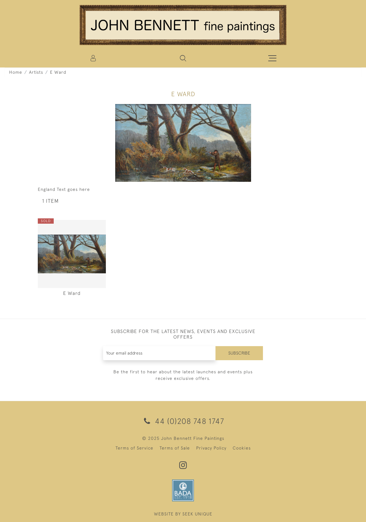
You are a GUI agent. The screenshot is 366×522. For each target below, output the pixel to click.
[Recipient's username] (159, 353)
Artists (36, 72)
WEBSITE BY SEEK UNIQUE (183, 513)
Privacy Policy (211, 447)
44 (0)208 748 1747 (183, 420)
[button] (183, 58)
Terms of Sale (175, 447)
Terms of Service (134, 447)
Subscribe (239, 352)
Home (15, 72)
